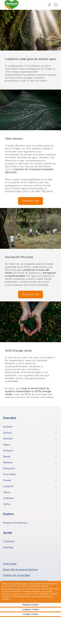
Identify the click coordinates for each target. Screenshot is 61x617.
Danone (8, 462)
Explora (8, 514)
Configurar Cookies (30, 609)
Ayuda (7, 533)
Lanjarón (8, 486)
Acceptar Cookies (30, 614)
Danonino (9, 468)
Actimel (8, 427)
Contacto (8, 541)
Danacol (8, 450)
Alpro (6, 445)
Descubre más (30, 201)
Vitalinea (8, 498)
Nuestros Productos (15, 523)
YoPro (6, 504)
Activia (7, 433)
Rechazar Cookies (30, 605)
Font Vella (9, 474)
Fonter (7, 480)
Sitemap (8, 547)
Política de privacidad (16, 575)
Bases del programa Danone (20, 569)
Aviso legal (9, 564)
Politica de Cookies (19, 599)
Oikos (6, 492)
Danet (6, 456)
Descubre (9, 418)
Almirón (8, 439)
